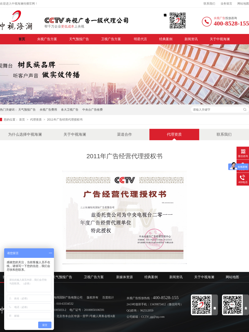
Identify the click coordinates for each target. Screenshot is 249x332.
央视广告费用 (48, 109)
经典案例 (165, 39)
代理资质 (36, 119)
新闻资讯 (191, 39)
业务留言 (226, 3)
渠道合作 (124, 134)
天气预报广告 (79, 39)
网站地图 (243, 3)
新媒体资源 (124, 277)
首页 (21, 39)
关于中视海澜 (220, 39)
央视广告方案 (47, 39)
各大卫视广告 (69, 109)
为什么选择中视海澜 (25, 134)
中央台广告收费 (92, 109)
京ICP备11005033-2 (54, 309)
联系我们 (209, 3)
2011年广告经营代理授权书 (64, 119)
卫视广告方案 (111, 39)
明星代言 (140, 39)
